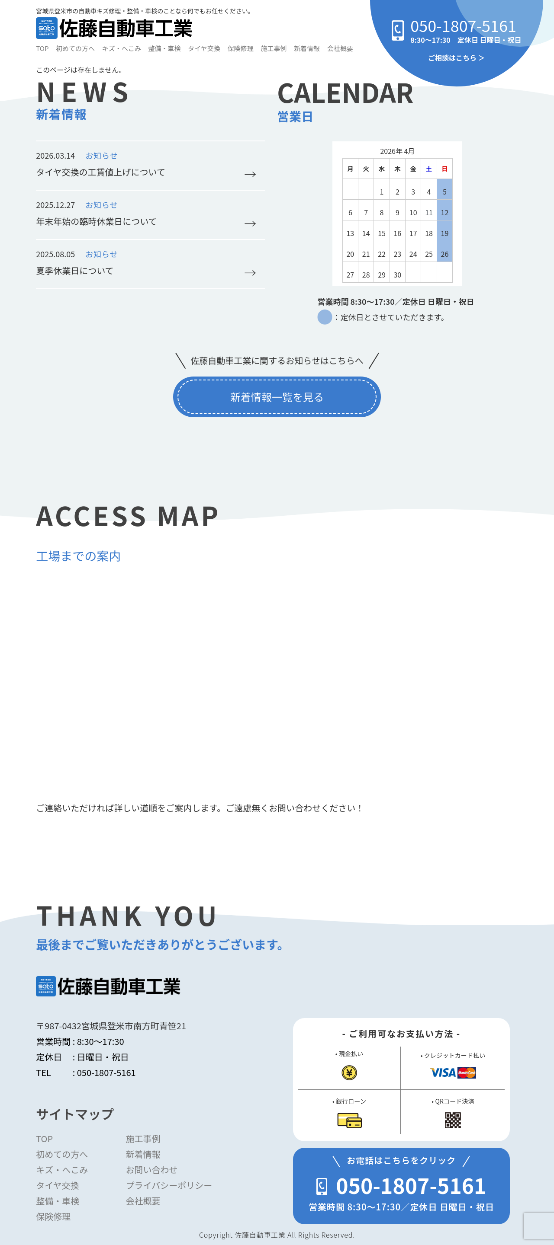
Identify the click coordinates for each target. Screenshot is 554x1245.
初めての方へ (75, 48)
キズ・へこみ (121, 48)
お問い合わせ (152, 1169)
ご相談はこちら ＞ (456, 57)
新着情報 (307, 48)
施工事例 (274, 48)
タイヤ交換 (204, 48)
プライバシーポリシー (169, 1185)
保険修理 (241, 48)
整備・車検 (164, 48)
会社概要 (340, 48)
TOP (42, 48)
